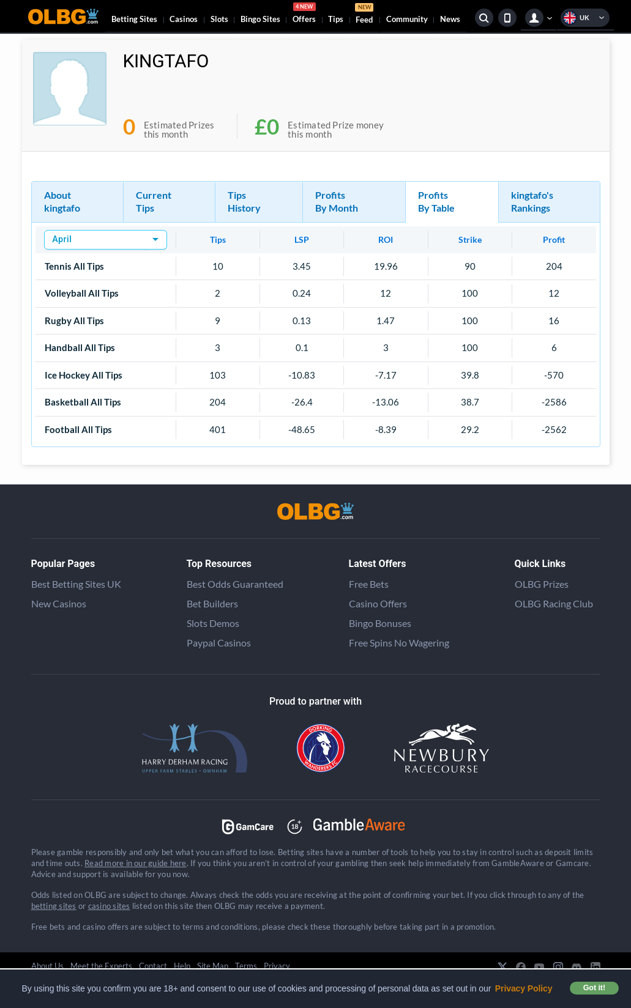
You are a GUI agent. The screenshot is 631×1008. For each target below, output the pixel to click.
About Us (47, 966)
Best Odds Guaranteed (235, 584)
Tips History (244, 201)
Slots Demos (213, 623)
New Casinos (58, 603)
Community (407, 19)
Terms (246, 966)
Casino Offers (378, 603)
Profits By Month (336, 201)
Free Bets (369, 584)
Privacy (277, 966)
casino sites (109, 906)
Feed (364, 15)
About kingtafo (62, 201)
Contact (153, 966)
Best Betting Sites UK (76, 584)
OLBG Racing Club (554, 603)
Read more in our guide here (135, 863)
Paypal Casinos (219, 642)
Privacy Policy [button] (524, 988)
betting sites (54, 906)
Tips (335, 19)
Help (182, 966)
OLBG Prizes (542, 584)
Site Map (212, 966)
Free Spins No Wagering (399, 642)
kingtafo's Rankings (532, 201)
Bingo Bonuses (380, 623)
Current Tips (153, 201)
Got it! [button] (594, 988)
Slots (219, 19)
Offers (304, 15)
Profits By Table (436, 201)
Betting (134, 19)
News (450, 19)
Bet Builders (212, 603)
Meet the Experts (101, 966)
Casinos (184, 19)
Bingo (260, 19)
